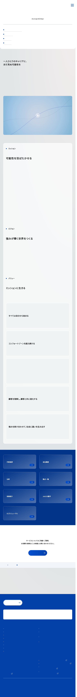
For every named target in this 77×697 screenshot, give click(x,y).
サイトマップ (7, 692)
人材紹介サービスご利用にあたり (14, 689)
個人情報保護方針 (9, 686)
